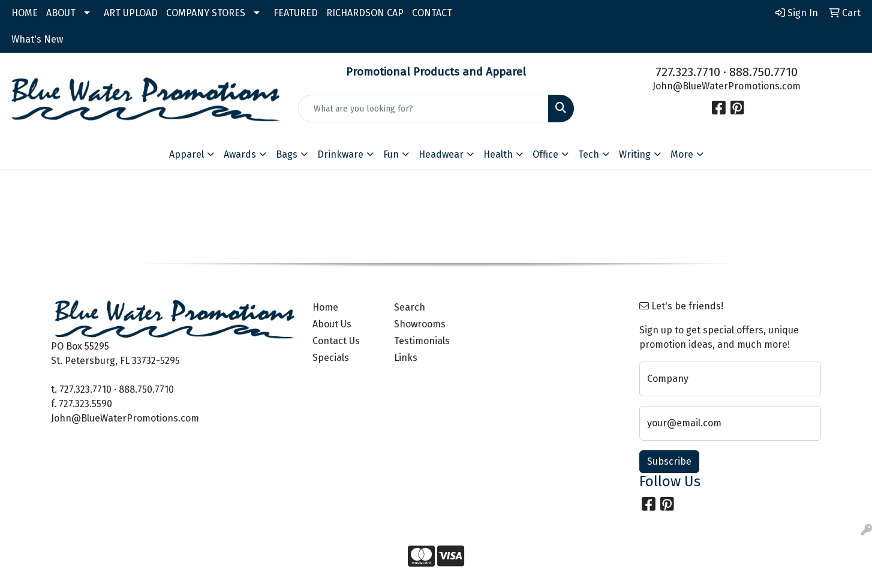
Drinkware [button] (340, 154)
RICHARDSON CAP (365, 13)
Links (405, 357)
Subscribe (669, 461)
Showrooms (420, 324)
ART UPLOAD (131, 13)
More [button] (681, 154)
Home (325, 307)
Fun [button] (391, 154)
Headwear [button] (441, 154)
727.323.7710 (687, 72)
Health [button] (498, 154)
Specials (330, 357)
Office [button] (545, 154)
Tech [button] (588, 154)
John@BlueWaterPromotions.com (727, 86)
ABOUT (61, 13)
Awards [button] (240, 154)
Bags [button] (286, 154)
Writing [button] (635, 154)
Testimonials (422, 341)
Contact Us (336, 341)
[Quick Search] (423, 108)
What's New (37, 39)
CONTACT (432, 13)
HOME (24, 13)
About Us (331, 324)
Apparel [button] (186, 154)
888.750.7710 (763, 72)
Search (409, 307)
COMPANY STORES (205, 13)
